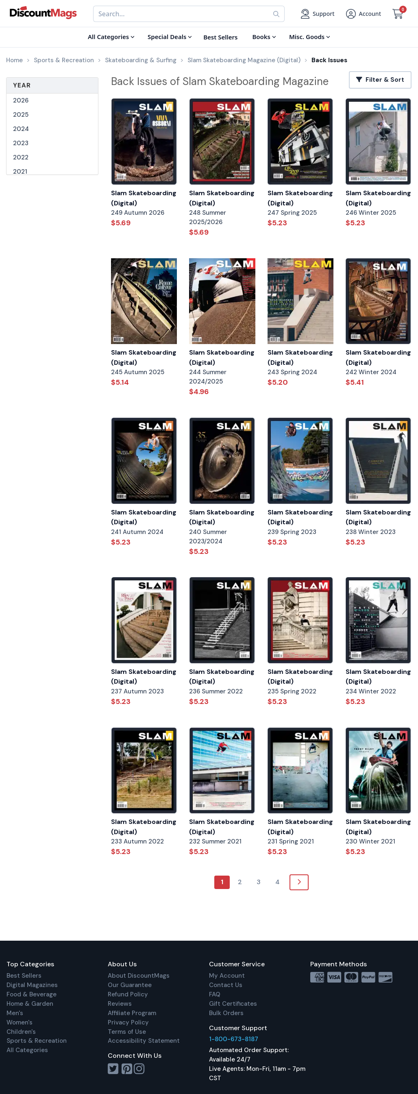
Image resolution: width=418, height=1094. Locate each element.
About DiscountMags (139, 976)
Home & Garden (30, 1004)
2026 (20, 100)
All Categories (27, 1050)
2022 (20, 157)
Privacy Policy (128, 1022)
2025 (20, 115)
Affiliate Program (132, 1013)
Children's (21, 1032)
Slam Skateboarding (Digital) (143, 198)
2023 (20, 143)
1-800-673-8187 (233, 1039)
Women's (20, 1022)
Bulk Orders (226, 1013)
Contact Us (225, 985)
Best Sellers (24, 976)
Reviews (120, 1004)
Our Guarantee (130, 985)
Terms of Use (127, 1032)
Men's (15, 1013)
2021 (20, 172)
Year (22, 85)
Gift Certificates (233, 1004)
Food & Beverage (32, 994)
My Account (227, 976)
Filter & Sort (380, 80)
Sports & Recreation (37, 1041)
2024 (21, 129)
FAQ (214, 994)
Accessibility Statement (144, 1041)
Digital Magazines (32, 985)
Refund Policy (128, 994)
